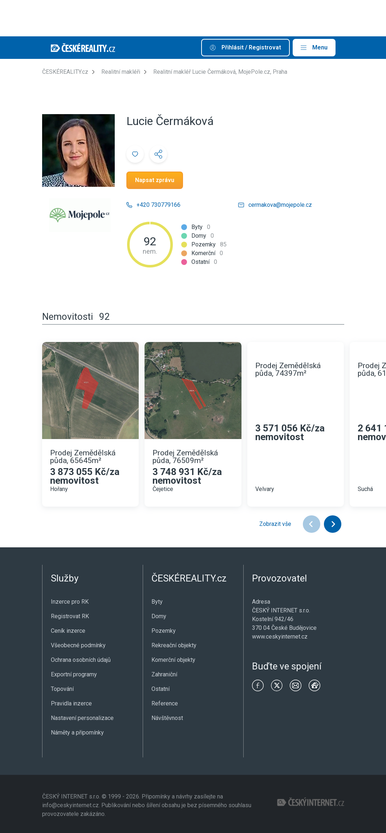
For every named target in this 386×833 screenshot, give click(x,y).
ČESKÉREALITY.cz (65, 71)
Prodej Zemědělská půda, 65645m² (82, 456)
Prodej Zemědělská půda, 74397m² (288, 369)
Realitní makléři (120, 71)
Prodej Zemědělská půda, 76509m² (185, 456)
